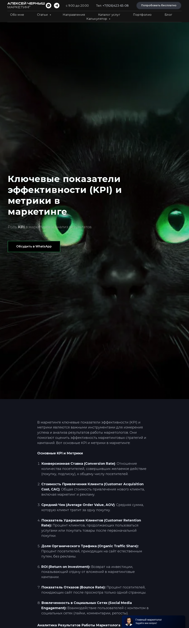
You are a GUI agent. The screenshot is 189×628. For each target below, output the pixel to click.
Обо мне (17, 14)
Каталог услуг (109, 14)
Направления (74, 14)
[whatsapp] (48, 5)
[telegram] (56, 5)
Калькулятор (97, 19)
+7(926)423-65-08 (116, 5)
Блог (168, 14)
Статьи (43, 14)
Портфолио (142, 14)
